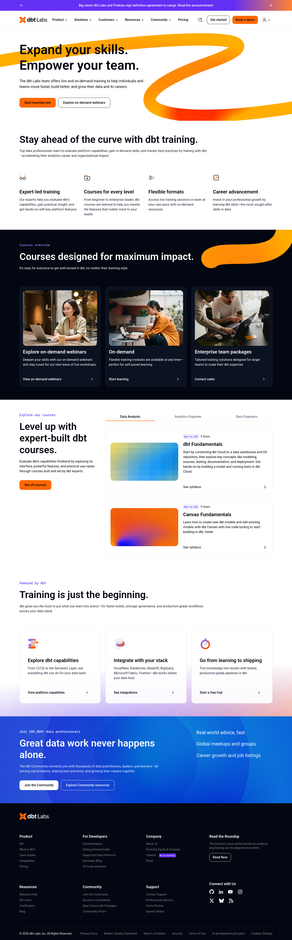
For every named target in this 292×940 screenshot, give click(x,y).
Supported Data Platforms (99, 855)
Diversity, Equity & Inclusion (163, 849)
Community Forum (94, 911)
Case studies (27, 855)
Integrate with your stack (141, 660)
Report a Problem (155, 933)
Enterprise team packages (223, 352)
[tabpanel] (189, 492)
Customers (108, 20)
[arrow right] (270, 5)
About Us (152, 843)
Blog (22, 911)
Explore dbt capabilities (53, 660)
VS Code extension (94, 866)
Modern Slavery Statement (120, 933)
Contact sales (230, 379)
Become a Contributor (96, 900)
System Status (155, 911)
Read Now (220, 857)
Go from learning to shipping (231, 660)
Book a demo (245, 20)
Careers (151, 855)
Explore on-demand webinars (84, 103)
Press (149, 860)
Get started (218, 20)
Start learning (144, 379)
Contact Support (156, 894)
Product (60, 20)
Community (161, 20)
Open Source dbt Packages (100, 905)
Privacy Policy (88, 933)
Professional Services (159, 900)
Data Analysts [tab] (130, 417)
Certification (27, 905)
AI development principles (228, 933)
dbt (21, 843)
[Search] (200, 20)
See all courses (35, 485)
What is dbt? (27, 849)
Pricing (183, 20)
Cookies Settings (262, 933)
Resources (134, 20)
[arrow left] (21, 5)
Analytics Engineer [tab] (188, 417)
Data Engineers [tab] (247, 417)
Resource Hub (28, 894)
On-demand (121, 352)
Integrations (26, 860)
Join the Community (95, 894)
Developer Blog (92, 860)
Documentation (92, 843)
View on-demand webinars (58, 379)
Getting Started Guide (96, 849)
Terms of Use (197, 933)
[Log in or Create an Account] (266, 20)
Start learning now (37, 103)
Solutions (83, 20)
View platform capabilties (58, 692)
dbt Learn (25, 900)
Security (177, 933)
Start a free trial (230, 692)
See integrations (144, 692)
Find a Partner (155, 905)
